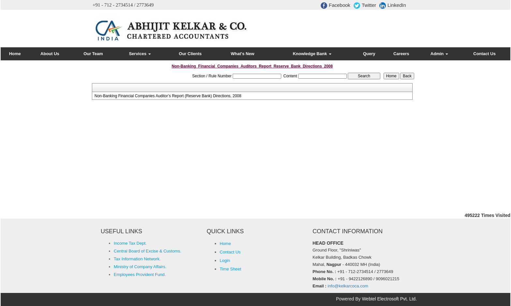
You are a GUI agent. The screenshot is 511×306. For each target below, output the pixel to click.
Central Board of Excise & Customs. (147, 251)
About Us (49, 53)
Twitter (365, 5)
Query (369, 53)
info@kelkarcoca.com (348, 285)
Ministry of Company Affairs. (140, 266)
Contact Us (484, 53)
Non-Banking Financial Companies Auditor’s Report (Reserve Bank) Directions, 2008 (168, 96)
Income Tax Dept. (130, 243)
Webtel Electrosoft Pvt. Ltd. (389, 298)
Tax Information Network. (137, 258)
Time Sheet (230, 269)
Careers (401, 53)
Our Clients (190, 53)
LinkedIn (392, 5)
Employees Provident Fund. (140, 274)
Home (15, 53)
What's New (242, 53)
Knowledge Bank (312, 53)
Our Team (93, 53)
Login (225, 260)
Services (140, 53)
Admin (439, 53)
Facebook (335, 5)
